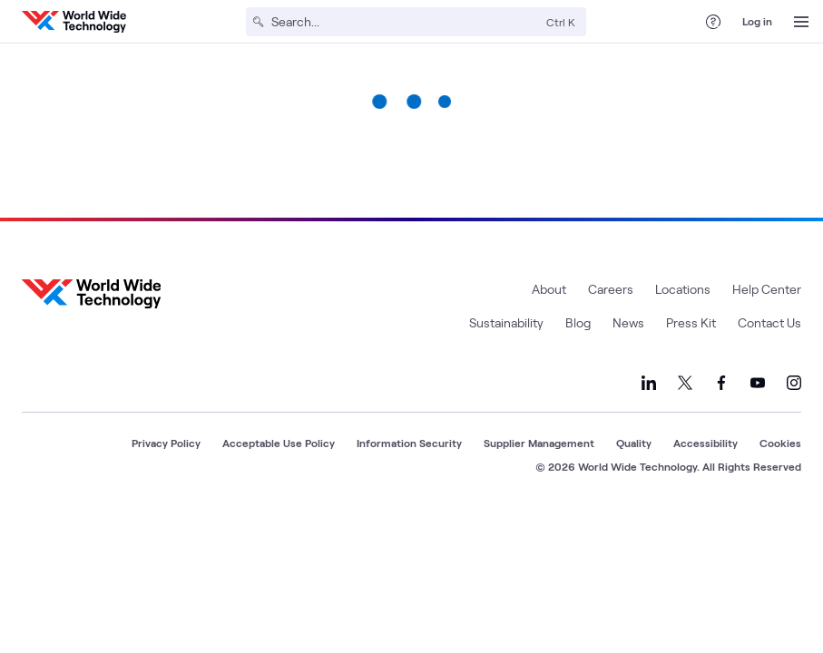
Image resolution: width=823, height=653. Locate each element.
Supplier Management (539, 442)
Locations (682, 289)
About (549, 289)
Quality (634, 442)
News (628, 322)
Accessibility (705, 442)
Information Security (409, 442)
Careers (610, 289)
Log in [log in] (757, 21)
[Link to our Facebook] (721, 382)
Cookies (780, 442)
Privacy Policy (166, 442)
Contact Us (769, 322)
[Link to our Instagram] (794, 382)
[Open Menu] (801, 22)
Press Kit (691, 322)
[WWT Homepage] (74, 22)
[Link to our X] (685, 382)
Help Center (766, 289)
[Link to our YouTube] (757, 382)
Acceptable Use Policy (278, 442)
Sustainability (506, 322)
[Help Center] (713, 22)
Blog (578, 322)
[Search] (405, 22)
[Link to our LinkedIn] (649, 382)
